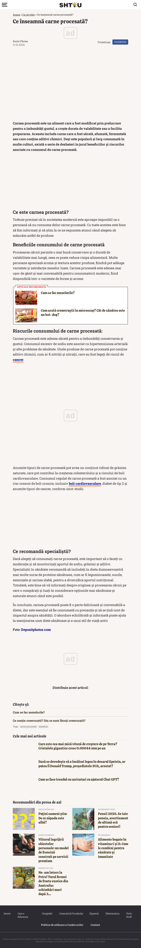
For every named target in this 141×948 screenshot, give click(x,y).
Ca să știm (28, 14)
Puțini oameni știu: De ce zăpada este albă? (52, 818)
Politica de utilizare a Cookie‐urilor (62, 925)
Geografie (47, 913)
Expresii (94, 913)
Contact (95, 925)
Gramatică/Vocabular (70, 913)
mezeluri (43, 726)
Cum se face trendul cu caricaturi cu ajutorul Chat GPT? (78, 779)
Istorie (7, 913)
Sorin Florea (20, 41)
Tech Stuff (129, 915)
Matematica (112, 913)
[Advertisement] (70, 181)
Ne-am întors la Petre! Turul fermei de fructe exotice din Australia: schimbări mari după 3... (53, 883)
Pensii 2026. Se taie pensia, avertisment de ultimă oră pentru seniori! (113, 820)
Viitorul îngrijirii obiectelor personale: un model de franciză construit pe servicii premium (53, 850)
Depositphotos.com (36, 629)
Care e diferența (23, 915)
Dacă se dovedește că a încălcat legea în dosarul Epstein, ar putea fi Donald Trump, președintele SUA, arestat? (81, 764)
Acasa (16, 14)
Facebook (120, 42)
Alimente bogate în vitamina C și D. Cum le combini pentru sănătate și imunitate (113, 848)
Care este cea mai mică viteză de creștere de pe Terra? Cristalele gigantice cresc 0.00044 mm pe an (77, 746)
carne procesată (28, 726)
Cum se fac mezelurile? (58, 293)
